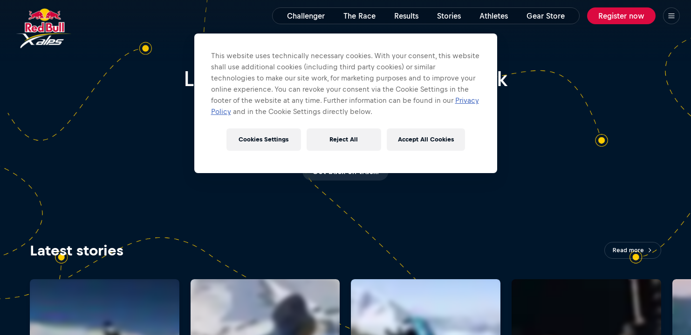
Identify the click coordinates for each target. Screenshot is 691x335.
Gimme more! (345, 171)
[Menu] (671, 15)
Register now (621, 16)
